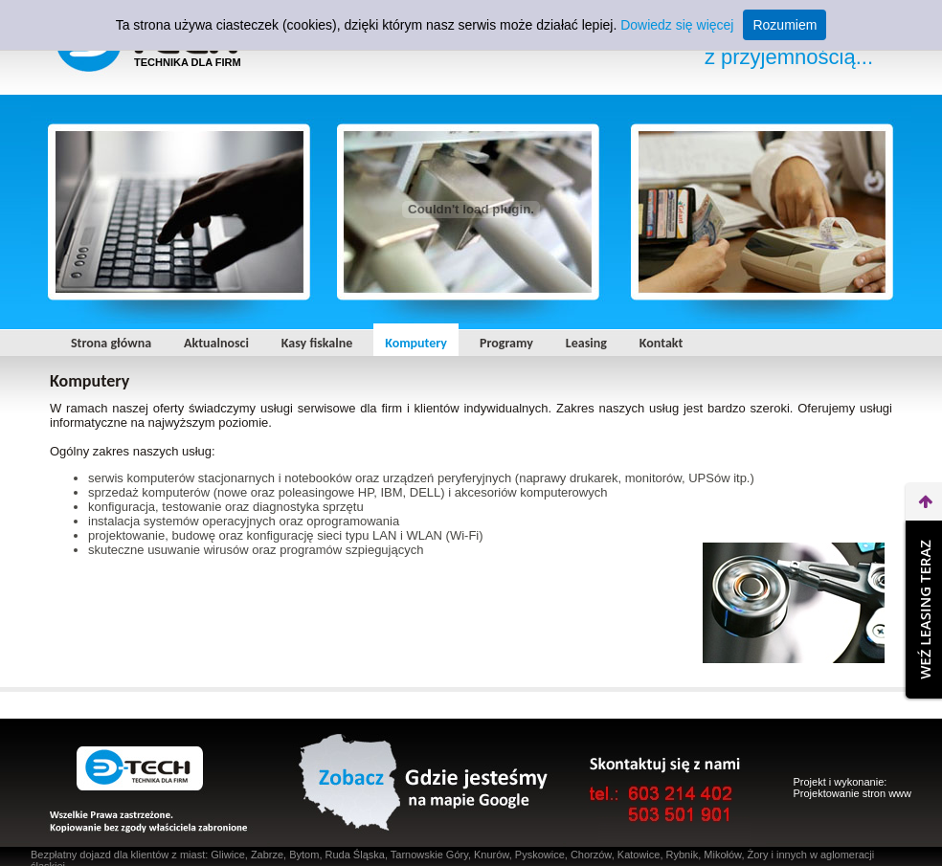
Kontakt (661, 343)
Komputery (416, 343)
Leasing (586, 343)
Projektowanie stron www (853, 793)
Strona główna (111, 343)
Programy (506, 343)
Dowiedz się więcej (676, 25)
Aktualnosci (216, 343)
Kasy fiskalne (316, 343)
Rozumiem (784, 25)
